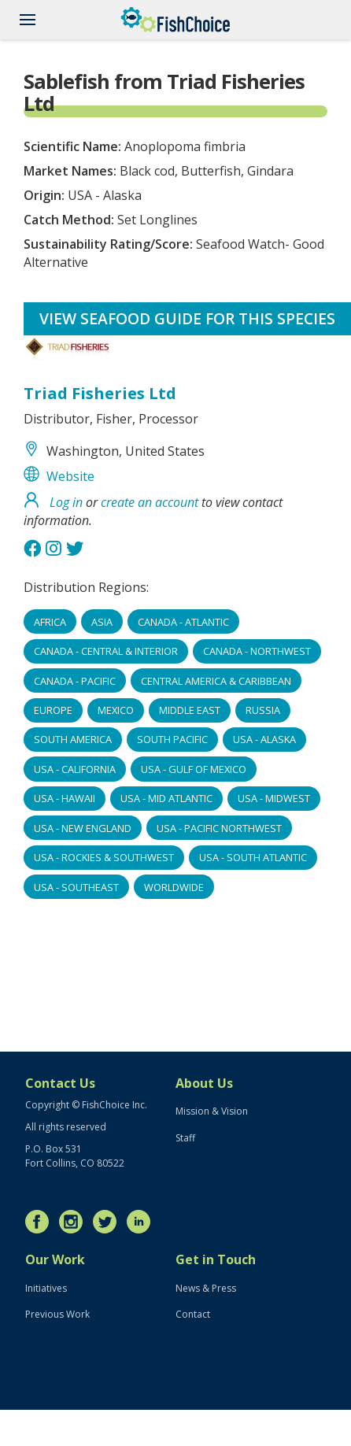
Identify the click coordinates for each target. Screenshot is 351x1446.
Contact (193, 1314)
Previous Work (57, 1314)
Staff (185, 1138)
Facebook (41, 1221)
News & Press (206, 1288)
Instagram (75, 1221)
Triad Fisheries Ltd (100, 393)
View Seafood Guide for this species (187, 318)
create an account (149, 502)
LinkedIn (142, 1221)
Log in (66, 502)
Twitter (108, 1221)
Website (70, 476)
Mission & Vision (212, 1111)
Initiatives (46, 1288)
